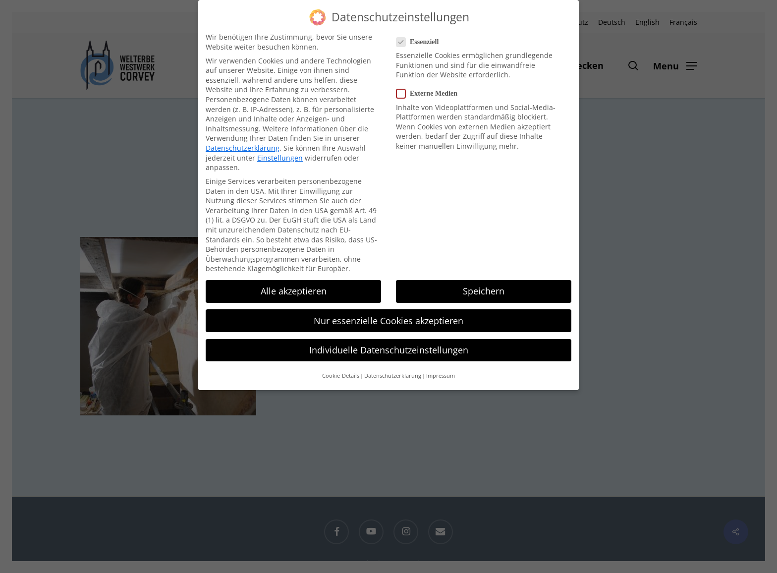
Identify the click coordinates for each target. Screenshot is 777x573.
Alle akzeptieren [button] (294, 290)
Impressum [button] (440, 374)
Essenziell (421, 41)
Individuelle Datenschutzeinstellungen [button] (388, 349)
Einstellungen (280, 157)
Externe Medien (431, 92)
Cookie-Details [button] (340, 374)
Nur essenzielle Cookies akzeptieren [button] (388, 320)
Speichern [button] (483, 290)
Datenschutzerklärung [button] (392, 374)
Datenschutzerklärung (242, 147)
